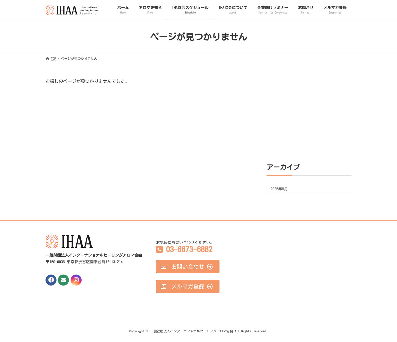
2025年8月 (279, 189)
